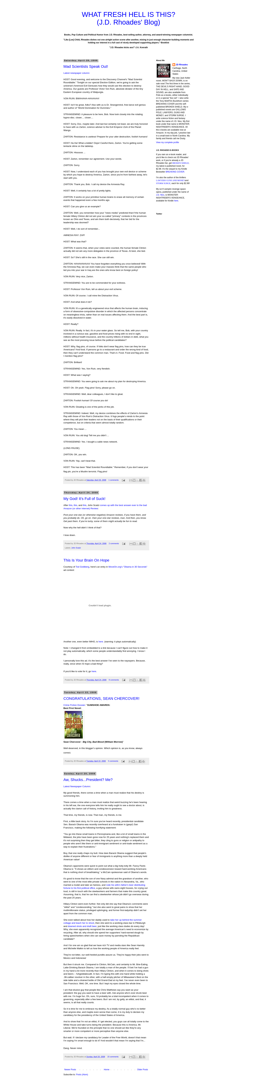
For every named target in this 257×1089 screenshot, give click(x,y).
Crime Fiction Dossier (74, 705)
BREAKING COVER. (175, 172)
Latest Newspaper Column (77, 786)
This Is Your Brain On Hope (86, 560)
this (70, 505)
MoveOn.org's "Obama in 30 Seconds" (127, 566)
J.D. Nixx (160, 195)
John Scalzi (76, 548)
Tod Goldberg (82, 566)
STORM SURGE (163, 183)
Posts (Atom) (82, 1074)
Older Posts (142, 1069)
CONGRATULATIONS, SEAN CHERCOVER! (102, 698)
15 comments (113, 1057)
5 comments (113, 761)
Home (106, 1069)
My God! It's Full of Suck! (85, 499)
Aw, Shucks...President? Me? (88, 780)
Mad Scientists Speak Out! (86, 66)
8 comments (114, 680)
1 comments (113, 480)
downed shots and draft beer (82, 926)
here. (101, 641)
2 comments (114, 543)
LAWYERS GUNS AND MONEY (170, 180)
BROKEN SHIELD (180, 163)
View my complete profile (167, 142)
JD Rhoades (182, 64)
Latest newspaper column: (77, 73)
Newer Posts (70, 1069)
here (94, 671)
